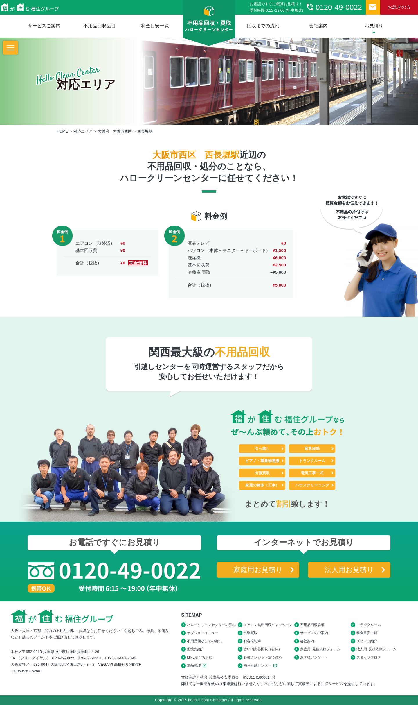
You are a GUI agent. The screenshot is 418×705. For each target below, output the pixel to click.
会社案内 (318, 25)
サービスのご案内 (314, 633)
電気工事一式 (312, 473)
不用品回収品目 (99, 25)
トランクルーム (312, 461)
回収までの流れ (263, 25)
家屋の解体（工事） (262, 485)
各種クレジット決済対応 (263, 657)
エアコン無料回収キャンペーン (268, 625)
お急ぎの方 (399, 7)
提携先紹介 (195, 649)
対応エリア (82, 131)
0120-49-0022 (333, 7)
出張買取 (262, 473)
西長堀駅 (144, 131)
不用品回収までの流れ (204, 641)
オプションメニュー (202, 633)
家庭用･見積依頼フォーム (320, 649)
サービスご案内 (44, 25)
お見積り (374, 29)
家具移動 (312, 448)
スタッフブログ (368, 657)
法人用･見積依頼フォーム (376, 649)
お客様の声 (252, 641)
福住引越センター (261, 665)
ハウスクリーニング (312, 485)
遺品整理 (197, 665)
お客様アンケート (314, 657)
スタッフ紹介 (366, 641)
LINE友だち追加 (199, 657)
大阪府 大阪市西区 (115, 131)
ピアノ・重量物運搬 (262, 461)
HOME (62, 131)
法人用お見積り (349, 570)
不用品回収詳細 (312, 625)
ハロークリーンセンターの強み (211, 625)
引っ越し (262, 448)
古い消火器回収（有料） (263, 649)
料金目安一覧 (155, 25)
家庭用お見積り (258, 570)
